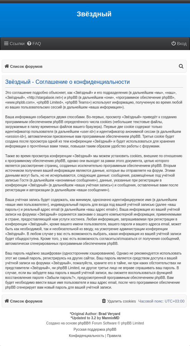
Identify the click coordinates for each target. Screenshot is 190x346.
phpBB (83, 323)
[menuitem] (33, 44)
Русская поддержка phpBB (94, 329)
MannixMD (110, 318)
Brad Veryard (109, 314)
